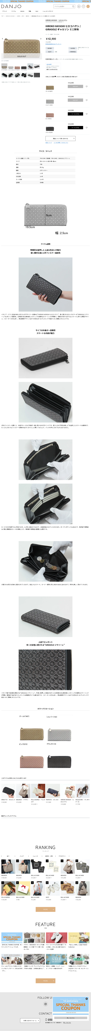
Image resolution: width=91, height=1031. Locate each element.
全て (8, 856)
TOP (2, 16)
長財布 (27, 16)
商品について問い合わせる (60, 138)
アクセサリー (62, 856)
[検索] (73, 6)
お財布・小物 (20, 16)
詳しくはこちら (71, 1018)
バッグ (22, 856)
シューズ (35, 856)
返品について (49, 142)
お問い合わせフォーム (30, 1020)
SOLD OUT (75, 86)
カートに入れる (75, 114)
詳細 (56, 51)
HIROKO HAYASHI (10, 16)
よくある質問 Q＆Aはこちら (61, 142)
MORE (45, 909)
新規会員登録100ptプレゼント (53, 44)
